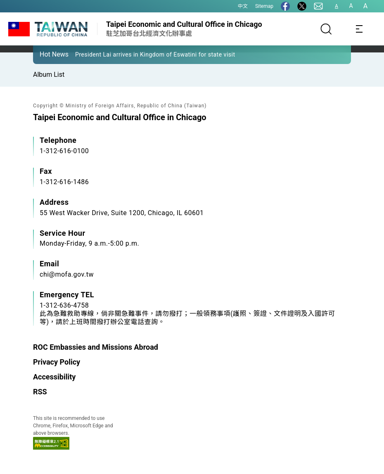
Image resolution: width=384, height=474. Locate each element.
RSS (40, 391)
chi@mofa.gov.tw (67, 274)
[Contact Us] (318, 6)
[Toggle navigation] (359, 28)
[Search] (326, 28)
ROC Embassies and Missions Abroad (95, 347)
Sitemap (264, 6)
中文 (243, 6)
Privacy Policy (56, 362)
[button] (45, 54)
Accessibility (54, 376)
